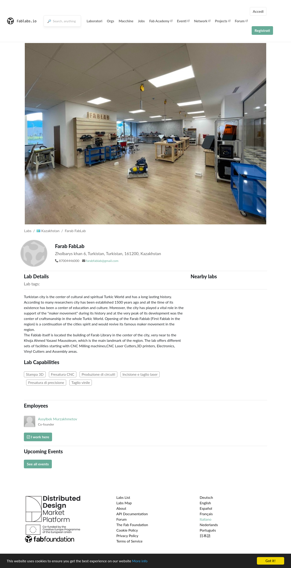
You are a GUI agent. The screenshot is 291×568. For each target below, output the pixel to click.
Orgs (110, 21)
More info (140, 561)
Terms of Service (129, 541)
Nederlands (209, 524)
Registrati (262, 30)
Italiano (205, 519)
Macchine (126, 21)
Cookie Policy (127, 530)
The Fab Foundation (132, 524)
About (121, 508)
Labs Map (124, 503)
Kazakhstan (48, 230)
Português (208, 530)
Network (202, 21)
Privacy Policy (127, 535)
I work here (38, 437)
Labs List (123, 497)
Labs (27, 230)
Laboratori (94, 21)
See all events (38, 464)
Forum (241, 21)
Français (206, 514)
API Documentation (132, 514)
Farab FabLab (75, 230)
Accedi (258, 11)
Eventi (183, 21)
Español (206, 508)
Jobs (141, 21)
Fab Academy (161, 21)
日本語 (205, 535)
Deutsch (206, 497)
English (205, 503)
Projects (222, 21)
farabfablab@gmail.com (102, 261)
